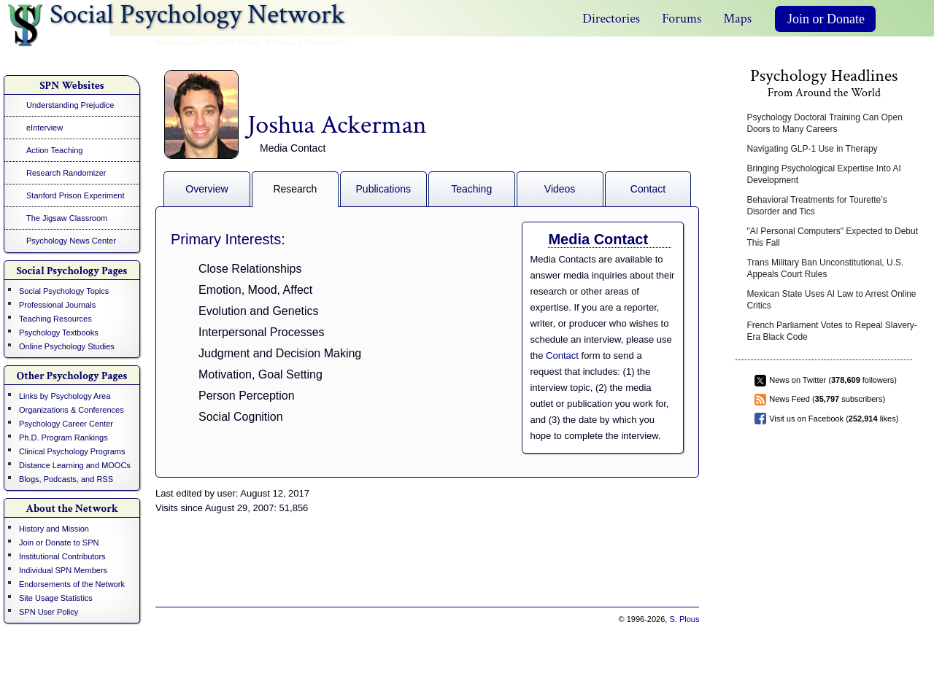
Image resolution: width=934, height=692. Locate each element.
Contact (647, 189)
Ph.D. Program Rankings (63, 437)
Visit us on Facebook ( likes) (833, 418)
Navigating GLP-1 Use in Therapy (811, 149)
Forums (681, 18)
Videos (560, 189)
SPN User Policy (48, 611)
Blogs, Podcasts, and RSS (66, 479)
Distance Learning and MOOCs (75, 465)
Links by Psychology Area (64, 396)
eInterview (44, 127)
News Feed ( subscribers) (827, 398)
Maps (737, 18)
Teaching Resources (55, 318)
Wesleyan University (305, 42)
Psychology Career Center (66, 423)
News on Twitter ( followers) (833, 380)
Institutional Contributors (62, 556)
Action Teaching (54, 150)
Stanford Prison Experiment (75, 195)
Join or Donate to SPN (59, 542)
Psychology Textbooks (59, 332)
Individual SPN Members (63, 570)
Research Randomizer (66, 172)
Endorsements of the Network (72, 584)
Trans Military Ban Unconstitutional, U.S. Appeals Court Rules (824, 268)
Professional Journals (57, 304)
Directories (611, 18)
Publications (384, 189)
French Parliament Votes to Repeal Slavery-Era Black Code (831, 331)
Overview (206, 189)
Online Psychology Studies (67, 346)
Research (295, 189)
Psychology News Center (71, 240)
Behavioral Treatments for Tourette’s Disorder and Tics (816, 206)
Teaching (471, 189)
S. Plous (684, 619)
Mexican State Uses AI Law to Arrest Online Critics (831, 300)
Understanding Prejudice (70, 105)
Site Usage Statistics (56, 598)
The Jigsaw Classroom (66, 218)
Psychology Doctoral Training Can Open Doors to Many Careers (824, 123)
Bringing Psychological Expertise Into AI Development (823, 174)
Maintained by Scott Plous (207, 42)
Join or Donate (826, 19)
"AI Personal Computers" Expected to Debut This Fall (832, 237)
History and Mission (54, 528)
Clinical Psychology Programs (72, 451)
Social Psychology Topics (64, 291)
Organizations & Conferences (71, 409)
